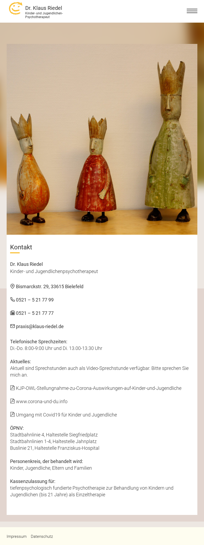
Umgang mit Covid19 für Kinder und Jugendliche (63, 415)
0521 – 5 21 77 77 (32, 313)
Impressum (17, 536)
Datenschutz (42, 536)
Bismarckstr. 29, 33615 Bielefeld (46, 286)
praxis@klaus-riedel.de (37, 326)
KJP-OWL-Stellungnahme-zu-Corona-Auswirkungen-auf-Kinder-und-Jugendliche (95, 388)
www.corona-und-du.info (38, 401)
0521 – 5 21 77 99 (32, 300)
